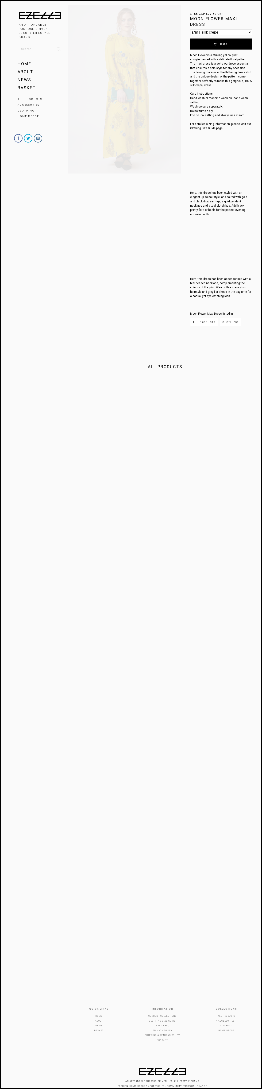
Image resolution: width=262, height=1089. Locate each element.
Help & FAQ (162, 1025)
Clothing (26, 110)
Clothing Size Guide (162, 1021)
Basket (27, 87)
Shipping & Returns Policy (162, 1035)
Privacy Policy (162, 1030)
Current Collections (162, 1016)
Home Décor (28, 116)
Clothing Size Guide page (206, 128)
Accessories (28, 104)
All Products (30, 99)
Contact (162, 1040)
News (24, 79)
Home (24, 63)
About (25, 71)
